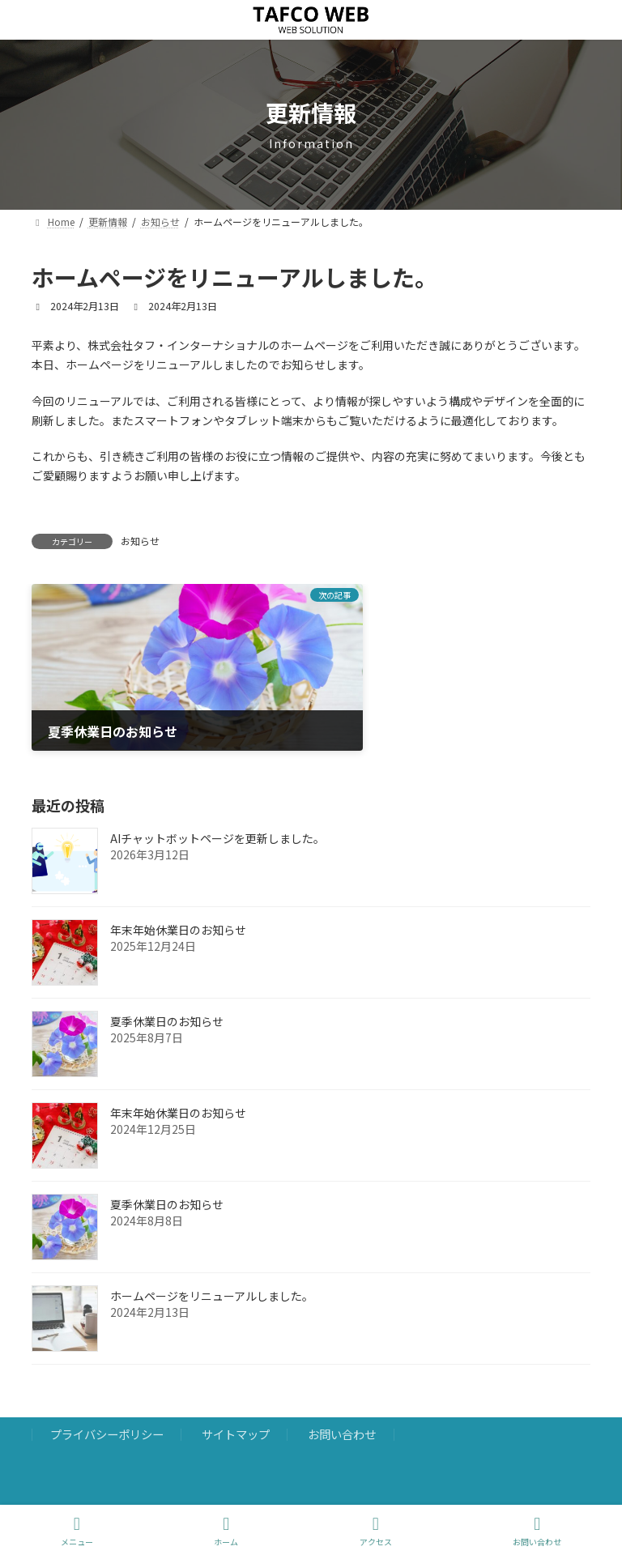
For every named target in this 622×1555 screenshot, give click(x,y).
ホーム (226, 1531)
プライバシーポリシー (107, 1403)
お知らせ (140, 540)
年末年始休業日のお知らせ (178, 900)
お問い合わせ (342, 1403)
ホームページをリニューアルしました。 (211, 1266)
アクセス (376, 1531)
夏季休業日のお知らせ (167, 991)
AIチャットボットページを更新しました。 (217, 808)
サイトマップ (236, 1403)
